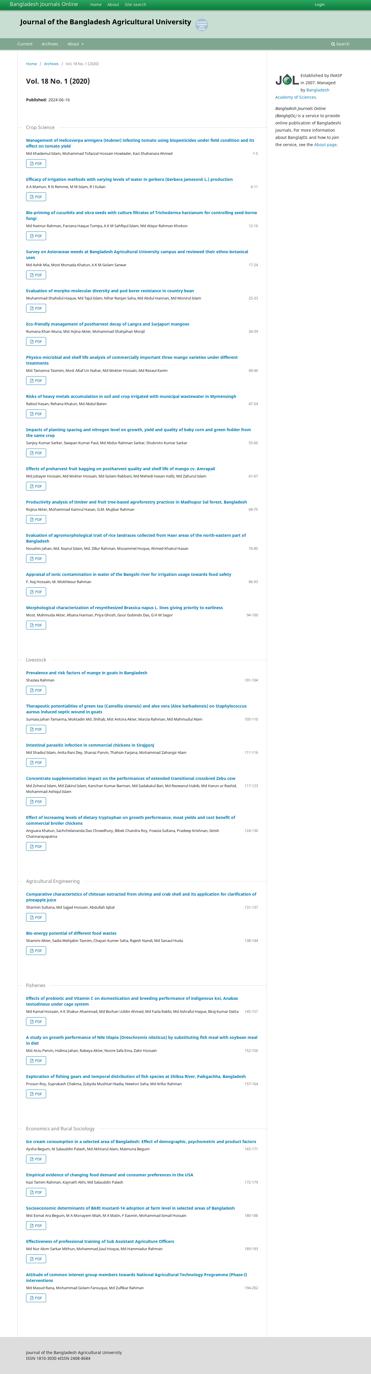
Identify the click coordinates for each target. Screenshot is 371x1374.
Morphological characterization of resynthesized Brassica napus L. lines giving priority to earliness (124, 607)
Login (320, 4)
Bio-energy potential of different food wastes (71, 933)
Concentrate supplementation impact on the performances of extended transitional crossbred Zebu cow (130, 778)
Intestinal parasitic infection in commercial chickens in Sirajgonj (90, 745)
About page (325, 144)
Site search (135, 4)
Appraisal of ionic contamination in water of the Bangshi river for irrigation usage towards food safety (128, 574)
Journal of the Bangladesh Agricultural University (105, 21)
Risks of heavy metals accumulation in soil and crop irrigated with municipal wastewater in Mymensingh (131, 396)
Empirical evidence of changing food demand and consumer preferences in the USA (109, 1175)
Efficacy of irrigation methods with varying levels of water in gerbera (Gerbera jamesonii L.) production (129, 179)
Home (96, 4)
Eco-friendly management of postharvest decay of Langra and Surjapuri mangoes (107, 324)
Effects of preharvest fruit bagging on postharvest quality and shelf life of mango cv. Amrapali (120, 468)
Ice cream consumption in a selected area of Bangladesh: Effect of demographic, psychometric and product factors (141, 1141)
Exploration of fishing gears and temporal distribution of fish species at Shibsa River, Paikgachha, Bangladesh (136, 1076)
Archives (50, 44)
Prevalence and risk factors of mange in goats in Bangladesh (86, 672)
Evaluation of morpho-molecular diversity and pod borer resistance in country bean (110, 290)
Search (340, 44)
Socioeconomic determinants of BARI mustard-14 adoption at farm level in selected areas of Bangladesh (130, 1208)
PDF (38, 163)
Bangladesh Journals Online (44, 4)
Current (24, 44)
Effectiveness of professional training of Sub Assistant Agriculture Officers (100, 1241)
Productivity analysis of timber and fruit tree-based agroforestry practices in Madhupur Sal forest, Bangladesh (136, 502)
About (113, 4)
